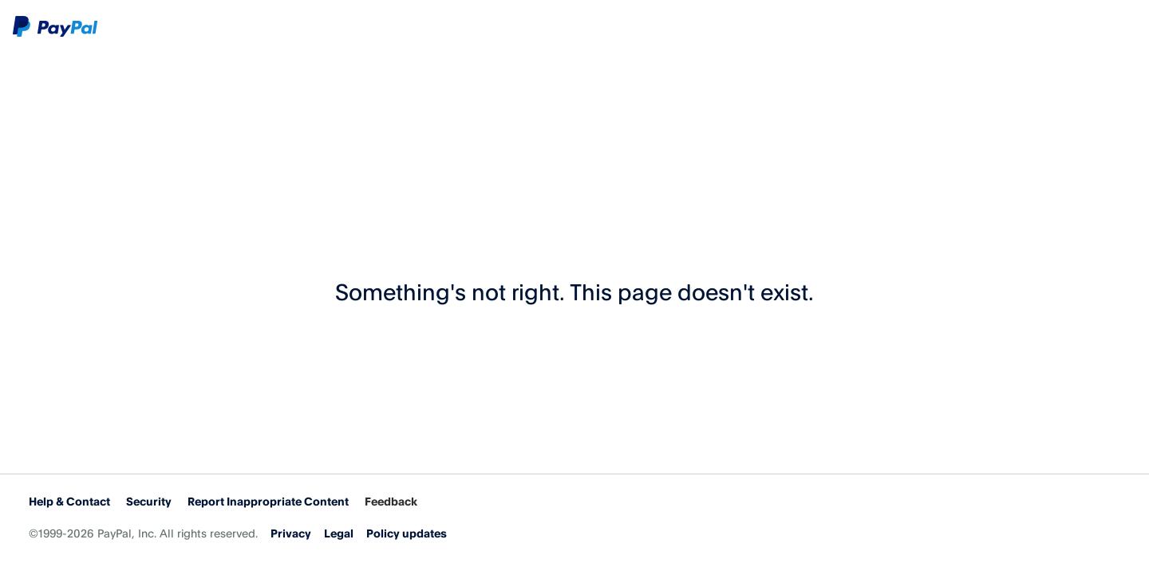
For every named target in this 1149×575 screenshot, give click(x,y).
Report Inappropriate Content (268, 501)
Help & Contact (69, 501)
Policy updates (406, 533)
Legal (338, 533)
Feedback (391, 501)
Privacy (290, 533)
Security (149, 501)
